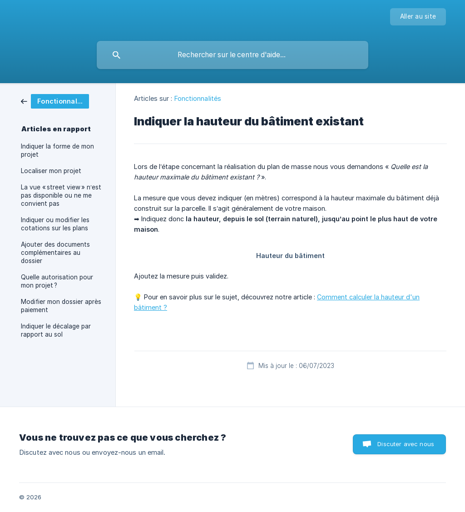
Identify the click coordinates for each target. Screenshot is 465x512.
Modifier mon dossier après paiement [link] (61, 305)
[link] (55, 100)
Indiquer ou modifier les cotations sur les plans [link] (55, 224)
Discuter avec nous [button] (405, 443)
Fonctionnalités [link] (198, 98)
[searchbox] (232, 55)
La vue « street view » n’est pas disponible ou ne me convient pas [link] (61, 195)
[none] (418, 16)
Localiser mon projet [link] (51, 170)
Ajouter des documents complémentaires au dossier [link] (55, 252)
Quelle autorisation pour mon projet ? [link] (57, 281)
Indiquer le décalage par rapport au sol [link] (56, 330)
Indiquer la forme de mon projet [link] (57, 150)
